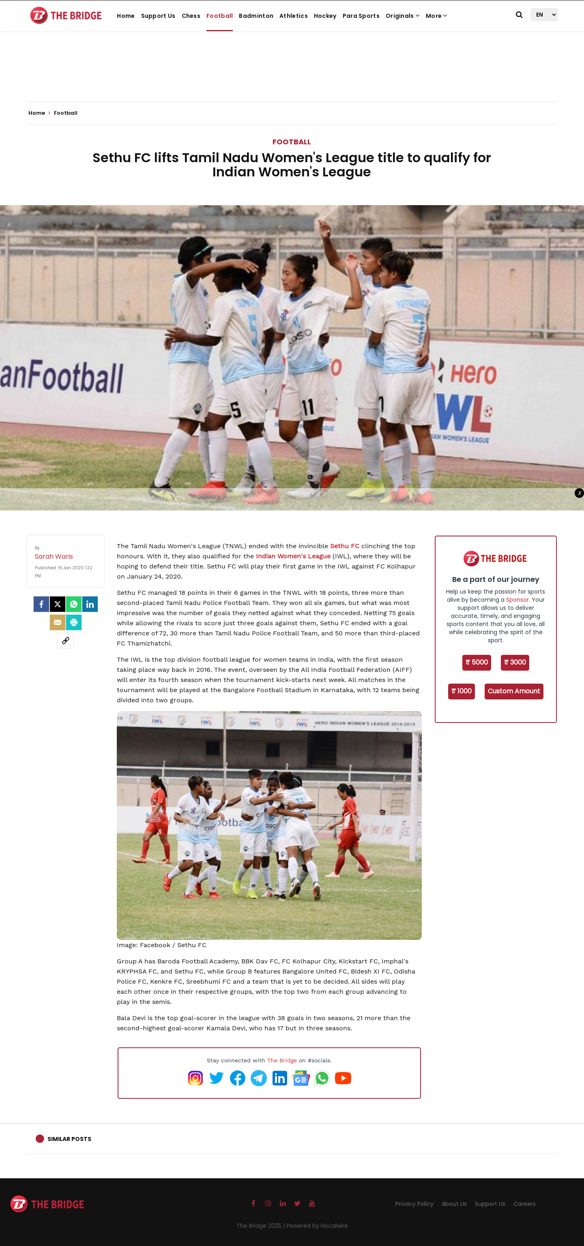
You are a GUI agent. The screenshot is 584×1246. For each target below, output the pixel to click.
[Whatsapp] (74, 604)
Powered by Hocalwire (317, 1226)
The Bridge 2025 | (261, 1226)
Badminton (256, 16)
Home (126, 16)
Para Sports (361, 16)
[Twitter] (57, 604)
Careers (524, 1204)
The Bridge (282, 1060)
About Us (454, 1204)
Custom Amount (514, 691)
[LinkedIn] (90, 604)
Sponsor (517, 600)
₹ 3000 (515, 662)
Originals (403, 16)
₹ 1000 (461, 691)
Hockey (325, 16)
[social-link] (66, 641)
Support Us (158, 16)
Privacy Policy (414, 1204)
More (437, 16)
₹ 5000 (477, 662)
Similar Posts (69, 1139)
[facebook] (41, 604)
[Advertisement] (292, 77)
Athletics (293, 16)
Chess (191, 16)
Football (219, 16)
